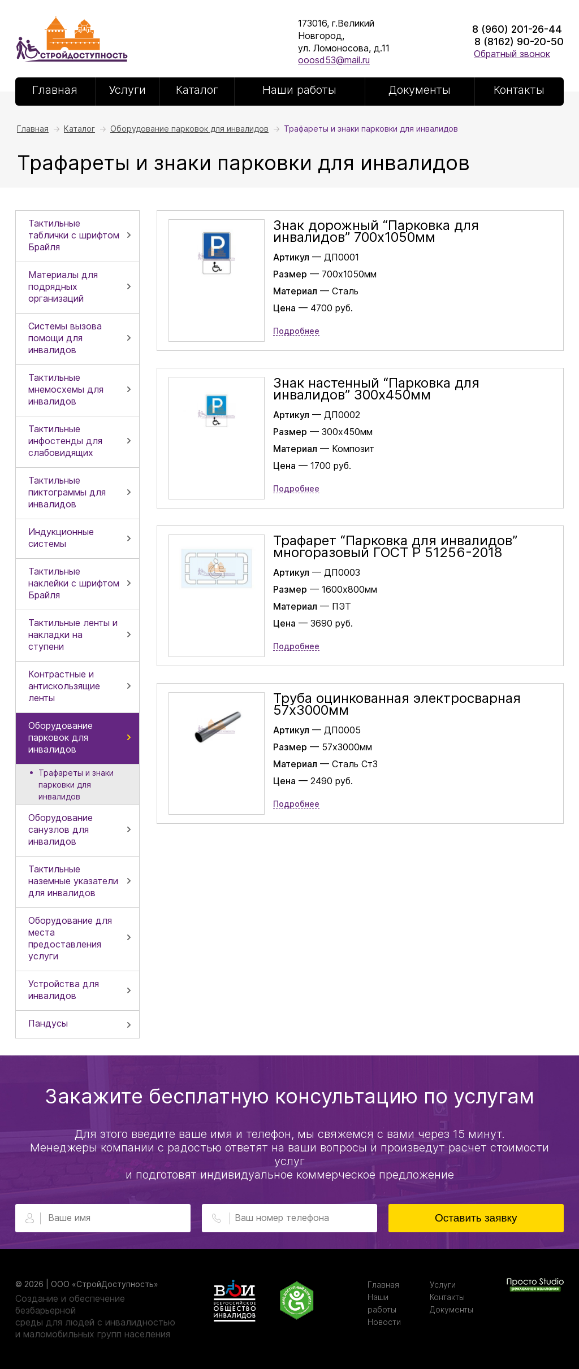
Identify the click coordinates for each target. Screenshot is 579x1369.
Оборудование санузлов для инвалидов (60, 829)
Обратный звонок (512, 53)
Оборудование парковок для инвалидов (60, 737)
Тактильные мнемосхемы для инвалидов (65, 389)
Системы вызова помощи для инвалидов (65, 337)
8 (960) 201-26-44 (517, 29)
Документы (419, 90)
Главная (54, 90)
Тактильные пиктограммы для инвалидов (67, 492)
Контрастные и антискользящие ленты (64, 685)
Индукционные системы (61, 537)
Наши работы (299, 90)
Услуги (127, 90)
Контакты (519, 90)
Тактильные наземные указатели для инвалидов (73, 880)
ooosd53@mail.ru (334, 60)
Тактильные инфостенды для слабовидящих (65, 440)
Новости (384, 1322)
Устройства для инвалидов (63, 989)
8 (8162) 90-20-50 (519, 41)
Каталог (197, 90)
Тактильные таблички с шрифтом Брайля (73, 235)
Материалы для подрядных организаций (63, 286)
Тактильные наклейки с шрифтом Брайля (73, 583)
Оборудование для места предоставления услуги (70, 938)
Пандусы (48, 1023)
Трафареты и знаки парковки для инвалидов (76, 784)
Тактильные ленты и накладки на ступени (73, 634)
